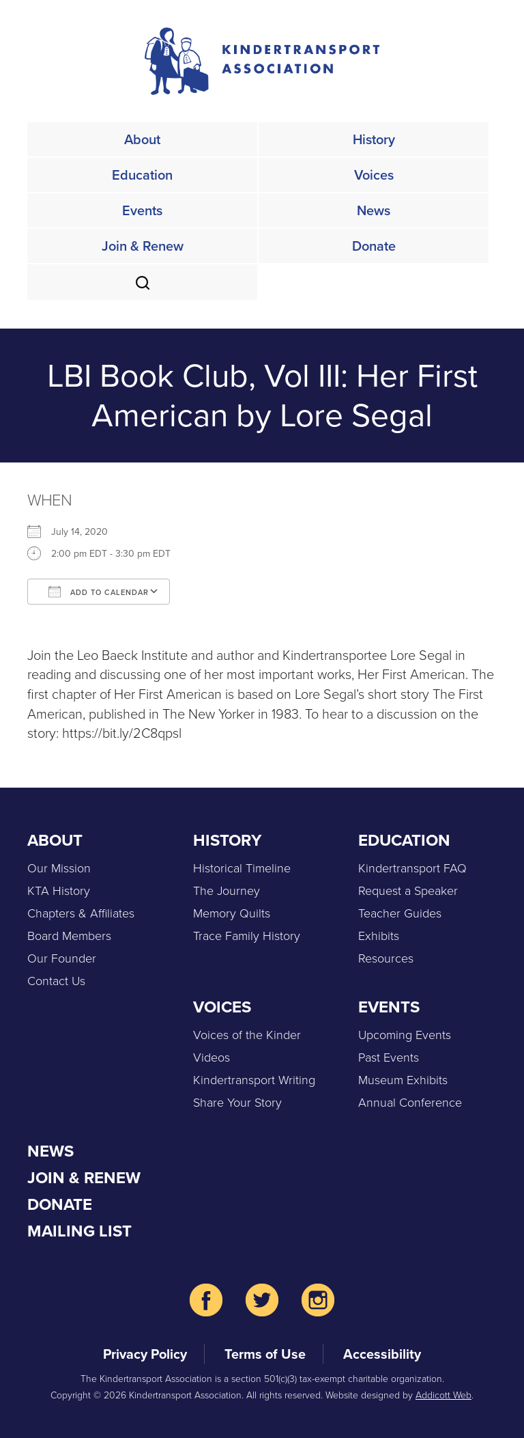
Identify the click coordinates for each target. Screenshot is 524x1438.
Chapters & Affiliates (80, 913)
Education (142, 175)
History (374, 139)
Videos (211, 1057)
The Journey (226, 891)
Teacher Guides (399, 913)
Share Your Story (237, 1102)
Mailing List (79, 1231)
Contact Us (56, 981)
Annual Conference (410, 1102)
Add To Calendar (98, 591)
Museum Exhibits (403, 1080)
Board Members (69, 936)
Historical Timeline (242, 868)
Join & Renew (143, 246)
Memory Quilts (231, 913)
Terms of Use (265, 1354)
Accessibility (382, 1354)
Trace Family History (246, 936)
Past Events (388, 1057)
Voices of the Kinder (247, 1035)
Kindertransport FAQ (412, 868)
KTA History (58, 891)
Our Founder (61, 958)
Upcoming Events (404, 1035)
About (142, 139)
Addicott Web (443, 1395)
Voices (374, 175)
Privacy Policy (145, 1354)
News (373, 210)
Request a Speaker (408, 891)
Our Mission (59, 868)
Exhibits (378, 936)
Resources (385, 958)
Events (142, 210)
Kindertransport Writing (254, 1080)
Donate (374, 246)
